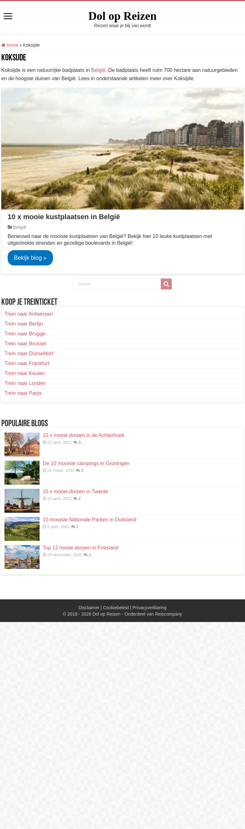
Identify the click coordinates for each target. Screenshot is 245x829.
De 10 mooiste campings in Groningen (86, 463)
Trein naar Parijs (23, 393)
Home (10, 45)
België (98, 70)
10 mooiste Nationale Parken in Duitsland (90, 519)
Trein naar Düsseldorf (28, 353)
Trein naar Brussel (25, 343)
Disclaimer (88, 607)
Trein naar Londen (25, 383)
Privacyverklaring (149, 607)
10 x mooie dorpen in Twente (75, 491)
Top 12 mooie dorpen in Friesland (80, 547)
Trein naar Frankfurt (26, 363)
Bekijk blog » (30, 258)
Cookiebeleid (116, 607)
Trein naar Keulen (24, 373)
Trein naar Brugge (24, 333)
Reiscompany (168, 614)
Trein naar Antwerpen (28, 314)
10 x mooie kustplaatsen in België (64, 217)
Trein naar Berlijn (23, 323)
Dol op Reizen (122, 16)
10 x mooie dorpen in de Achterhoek (83, 435)
